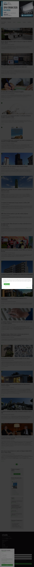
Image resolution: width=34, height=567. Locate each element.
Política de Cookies (7, 285)
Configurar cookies (28, 287)
